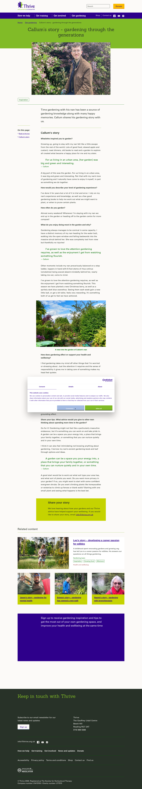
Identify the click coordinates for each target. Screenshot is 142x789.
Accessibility (23, 760)
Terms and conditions (56, 760)
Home (20, 22)
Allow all (99, 408)
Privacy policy (37, 760)
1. (23, 137)
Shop (98, 15)
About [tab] (100, 386)
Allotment (100, 561)
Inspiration (23, 100)
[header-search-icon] (108, 6)
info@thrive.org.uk (84, 514)
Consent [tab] (42, 386)
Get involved (50, 751)
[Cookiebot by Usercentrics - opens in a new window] (103, 380)
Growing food (89, 561)
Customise (71, 408)
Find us (90, 760)
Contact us (107, 15)
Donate (119, 6)
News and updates (66, 751)
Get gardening (31, 22)
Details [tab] (71, 386)
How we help (23, 751)
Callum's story (50, 132)
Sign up (23, 727)
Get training (36, 751)
